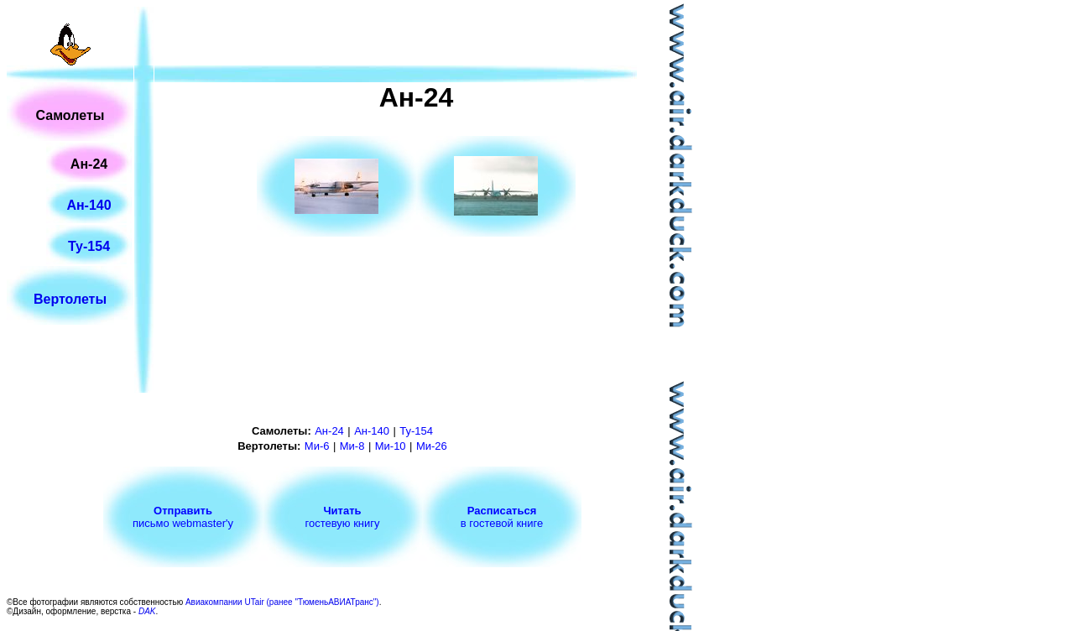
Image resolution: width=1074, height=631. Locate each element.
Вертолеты (70, 299)
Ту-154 (89, 246)
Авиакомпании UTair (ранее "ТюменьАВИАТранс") (282, 602)
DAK (147, 611)
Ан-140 (88, 205)
